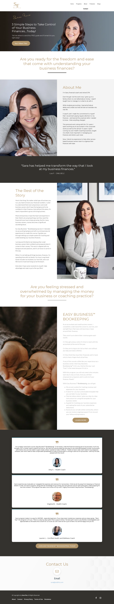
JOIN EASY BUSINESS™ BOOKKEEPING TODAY (57, 546)
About (85, 4)
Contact (19, 599)
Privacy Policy (28, 599)
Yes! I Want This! (21, 43)
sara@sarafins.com (57, 582)
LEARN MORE (80, 420)
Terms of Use (38, 599)
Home (72, 4)
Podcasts (92, 4)
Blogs (99, 4)
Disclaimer (47, 599)
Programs (79, 4)
